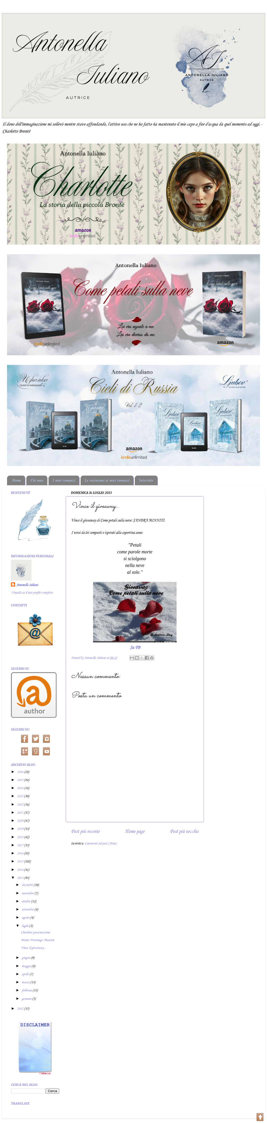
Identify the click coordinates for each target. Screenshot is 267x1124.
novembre (28, 893)
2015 (20, 861)
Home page (134, 832)
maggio (27, 966)
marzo (26, 982)
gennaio (27, 999)
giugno (26, 958)
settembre (28, 909)
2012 (20, 1009)
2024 (20, 788)
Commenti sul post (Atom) (101, 843)
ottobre (26, 901)
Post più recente (85, 832)
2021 (20, 813)
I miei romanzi (64, 480)
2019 (20, 829)
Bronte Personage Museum (37, 940)
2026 (20, 772)
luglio (25, 926)
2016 (20, 853)
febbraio (27, 990)
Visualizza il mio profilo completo (31, 592)
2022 (20, 804)
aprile (25, 974)
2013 (20, 878)
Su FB (135, 647)
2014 (20, 870)
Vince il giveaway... (33, 948)
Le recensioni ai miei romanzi (107, 480)
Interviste (146, 480)
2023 (20, 796)
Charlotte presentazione (35, 932)
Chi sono (37, 480)
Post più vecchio (184, 832)
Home (16, 480)
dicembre (28, 885)
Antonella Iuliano (27, 585)
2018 (20, 837)
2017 (20, 845)
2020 (20, 821)
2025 (20, 780)
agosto (26, 917)
